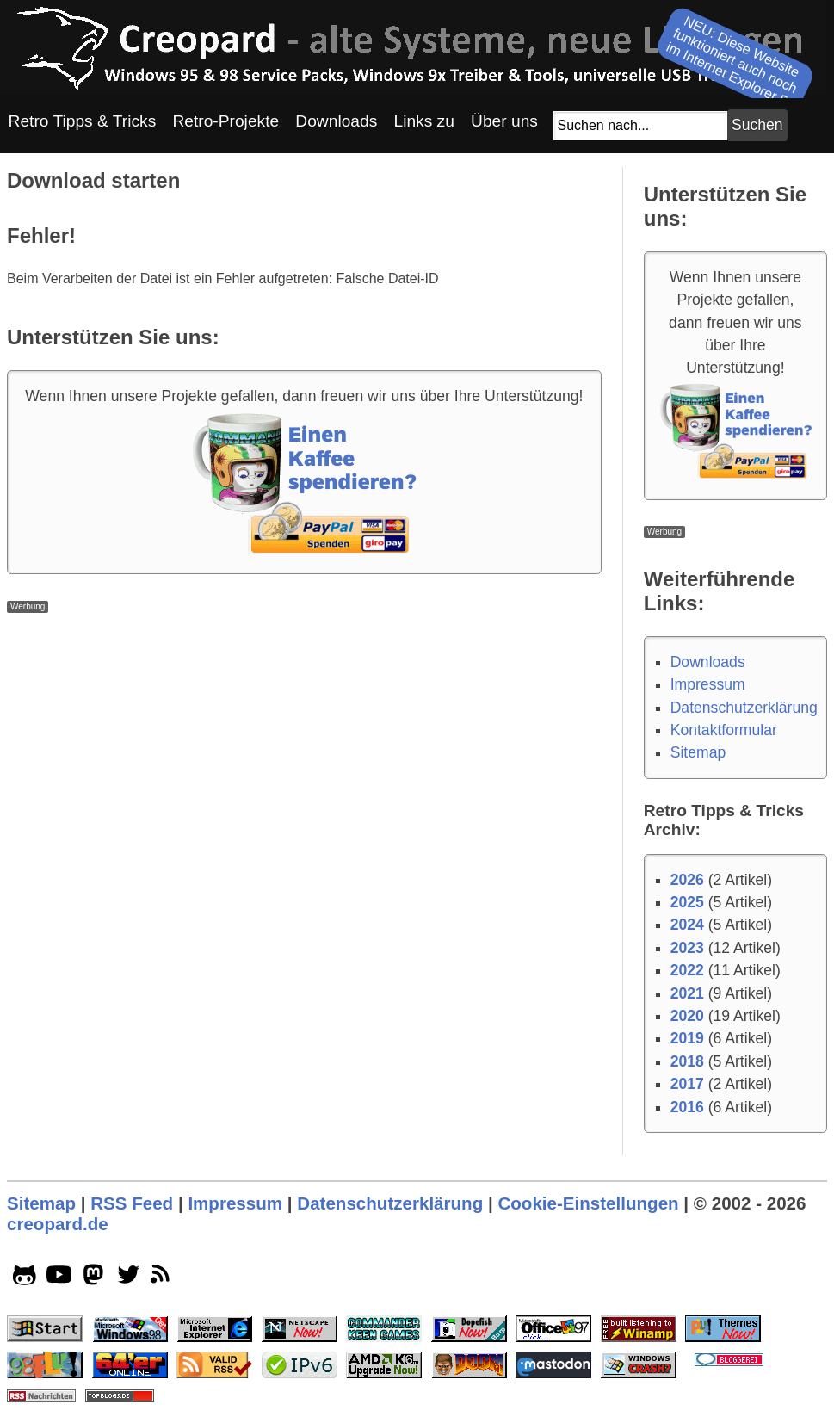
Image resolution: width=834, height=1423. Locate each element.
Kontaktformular (723, 730)
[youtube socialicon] (58, 1278)
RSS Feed (131, 1203)
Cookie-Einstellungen (587, 1203)
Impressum (707, 684)
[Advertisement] (304, 733)
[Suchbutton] (757, 125)
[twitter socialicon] (128, 1278)
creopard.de (57, 1224)
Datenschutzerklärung (744, 707)
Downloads (707, 662)
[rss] (163, 1278)
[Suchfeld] (640, 125)
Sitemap (698, 752)
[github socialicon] (24, 1278)
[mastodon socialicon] (93, 1278)
